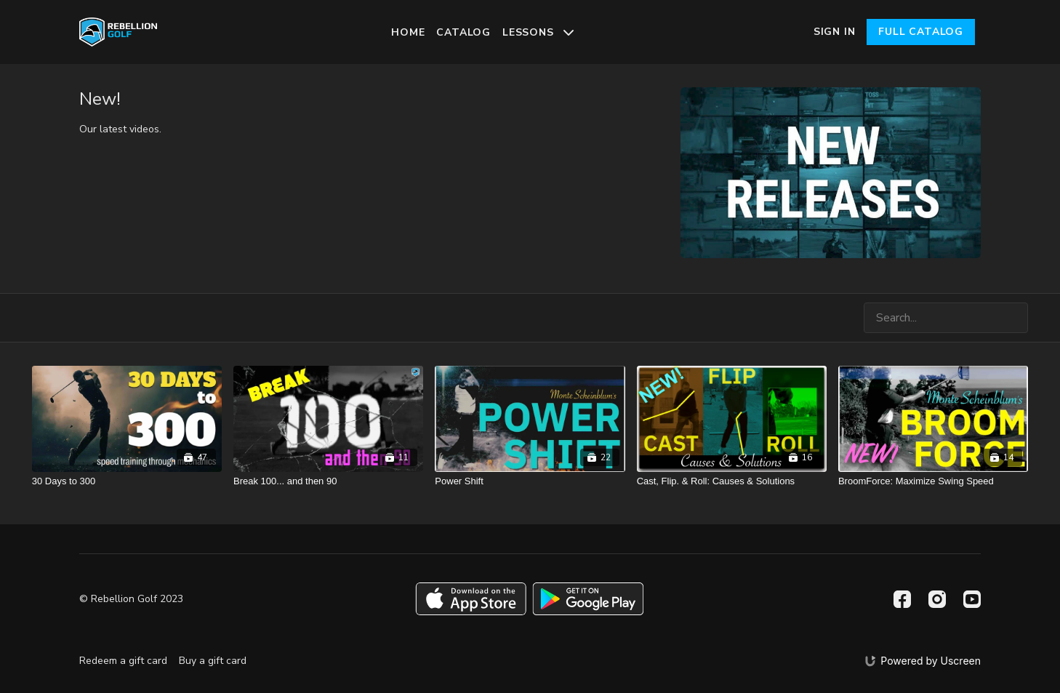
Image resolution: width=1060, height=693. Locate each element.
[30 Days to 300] (127, 481)
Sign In (835, 32)
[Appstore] (470, 598)
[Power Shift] (530, 481)
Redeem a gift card (123, 661)
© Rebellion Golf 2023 (131, 599)
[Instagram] (937, 599)
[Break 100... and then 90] (328, 481)
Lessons (537, 32)
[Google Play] (588, 598)
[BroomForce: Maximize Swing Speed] (933, 481)
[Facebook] (902, 599)
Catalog (463, 32)
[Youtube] (972, 599)
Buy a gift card (212, 661)
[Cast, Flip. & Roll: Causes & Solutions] (732, 481)
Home (408, 32)
